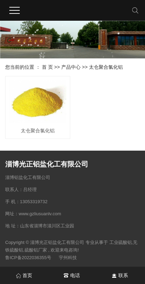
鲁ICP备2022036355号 (28, 257)
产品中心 (71, 67)
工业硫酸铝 (120, 242)
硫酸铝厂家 (36, 250)
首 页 (47, 67)
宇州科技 (68, 257)
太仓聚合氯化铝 (106, 67)
